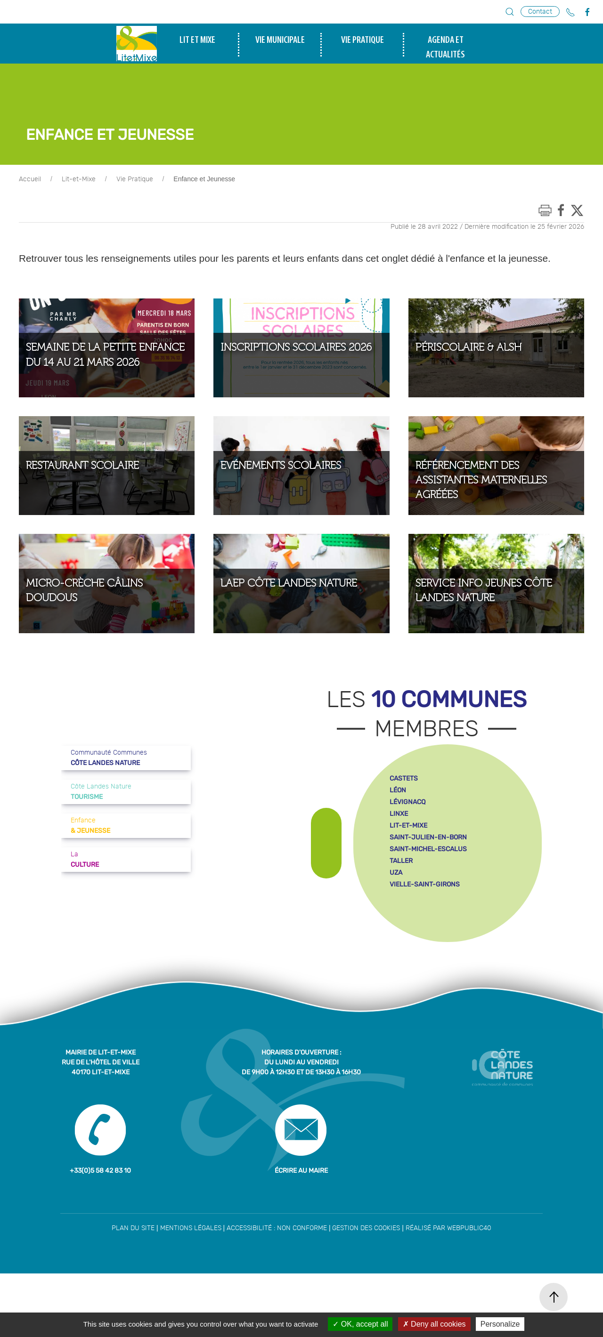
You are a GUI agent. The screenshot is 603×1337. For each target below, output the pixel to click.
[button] (509, 11)
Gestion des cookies (366, 1292)
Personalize (500, 1324)
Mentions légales (190, 1292)
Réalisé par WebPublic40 (448, 1292)
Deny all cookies (434, 1324)
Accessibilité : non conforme (277, 1292)
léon (398, 854)
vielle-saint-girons (425, 948)
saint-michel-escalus (428, 913)
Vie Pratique (134, 243)
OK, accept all (360, 1324)
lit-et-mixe (408, 889)
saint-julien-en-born (428, 901)
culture (556, 85)
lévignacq (407, 866)
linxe (399, 877)
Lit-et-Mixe (79, 243)
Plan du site (133, 1292)
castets (404, 842)
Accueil (30, 243)
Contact (540, 11)
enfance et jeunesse (556, 70)
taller (401, 924)
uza (396, 936)
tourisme (556, 100)
